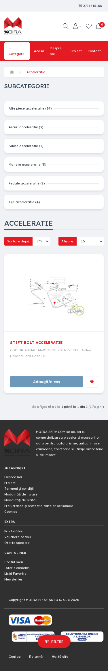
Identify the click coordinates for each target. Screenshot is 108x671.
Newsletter (13, 579)
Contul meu (13, 562)
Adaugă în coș (46, 381)
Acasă (39, 51)
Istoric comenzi (17, 568)
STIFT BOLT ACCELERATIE (36, 342)
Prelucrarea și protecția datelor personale (38, 506)
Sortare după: (18, 241)
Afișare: (67, 241)
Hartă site (60, 657)
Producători (13, 531)
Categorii (16, 51)
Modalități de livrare (20, 494)
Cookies (10, 512)
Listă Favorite (15, 574)
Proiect (76, 51)
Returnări (37, 657)
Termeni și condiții (19, 489)
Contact (94, 51)
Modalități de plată (19, 500)
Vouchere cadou (17, 537)
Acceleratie (35, 72)
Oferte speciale (17, 543)
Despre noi (56, 51)
